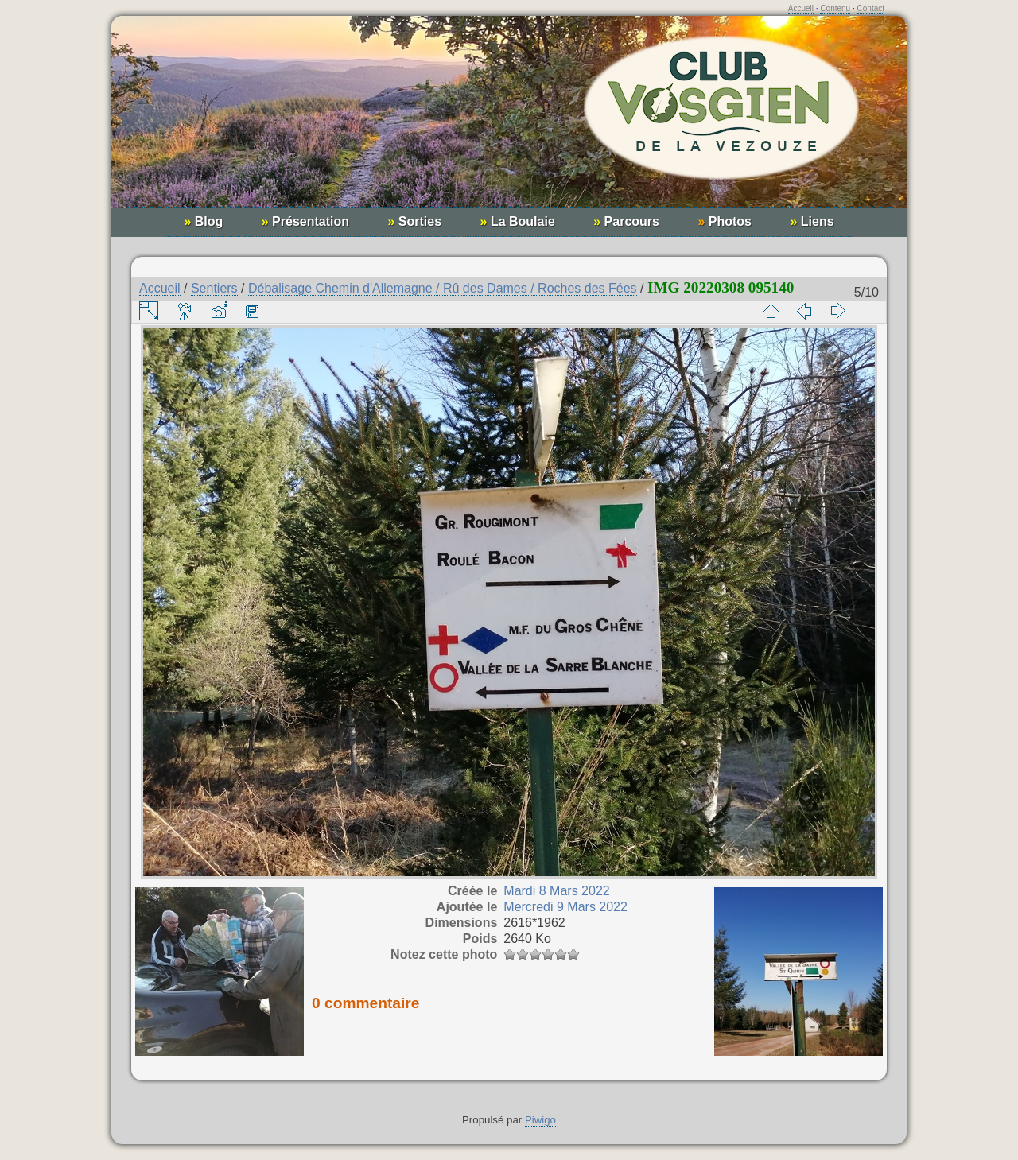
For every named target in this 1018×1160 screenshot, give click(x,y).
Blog (203, 221)
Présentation (305, 221)
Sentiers (214, 288)
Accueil (801, 8)
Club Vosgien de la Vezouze (509, 120)
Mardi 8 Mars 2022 (556, 891)
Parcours (626, 221)
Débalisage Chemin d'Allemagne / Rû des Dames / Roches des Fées (442, 288)
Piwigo (540, 1120)
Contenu (835, 8)
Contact (870, 8)
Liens (811, 221)
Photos (724, 221)
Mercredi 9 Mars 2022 (565, 907)
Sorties (414, 221)
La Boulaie (517, 221)
